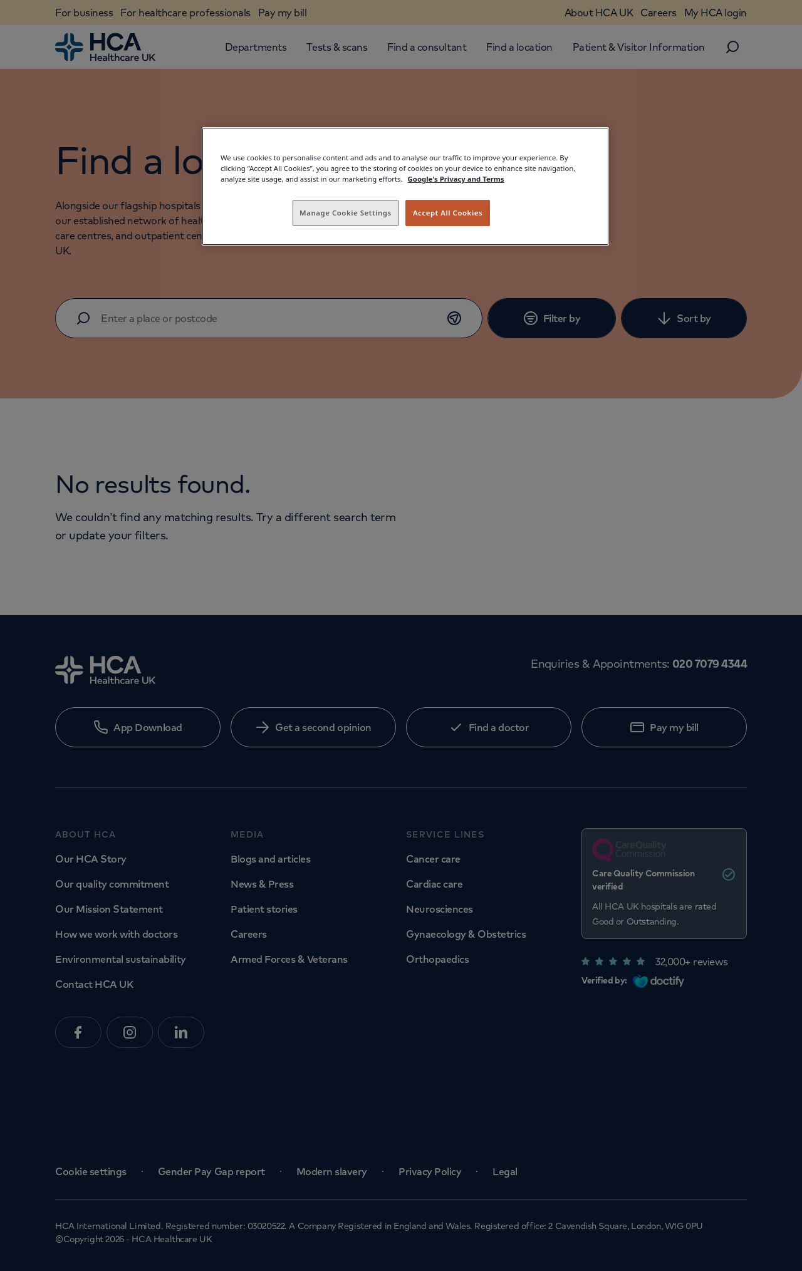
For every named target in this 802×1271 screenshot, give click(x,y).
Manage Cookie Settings (345, 212)
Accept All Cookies (447, 212)
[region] (405, 186)
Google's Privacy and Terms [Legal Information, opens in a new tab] (456, 179)
